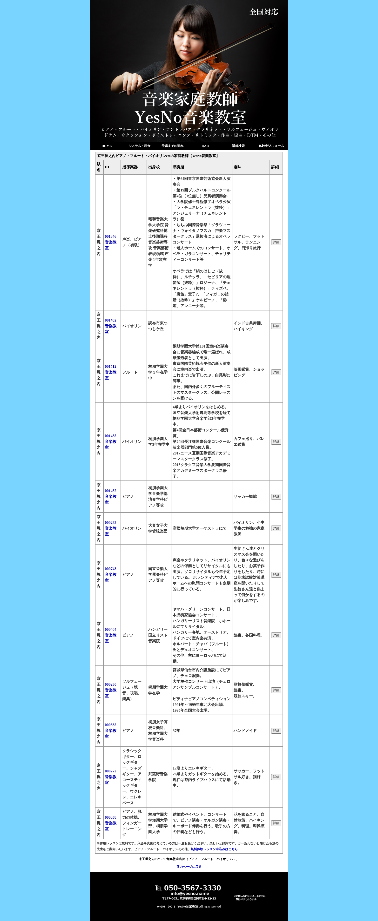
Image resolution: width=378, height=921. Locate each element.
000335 (110, 730)
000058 (110, 823)
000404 (110, 635)
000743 (110, 574)
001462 (110, 496)
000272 (110, 777)
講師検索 (238, 146)
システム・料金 (139, 146)
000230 (110, 690)
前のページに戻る (189, 866)
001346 (110, 242)
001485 (110, 441)
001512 (110, 372)
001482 (110, 326)
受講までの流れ (172, 146)
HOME (106, 146)
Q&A (205, 146)
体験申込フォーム (271, 146)
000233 (110, 528)
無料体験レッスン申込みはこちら (214, 849)
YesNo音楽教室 (188, 906)
